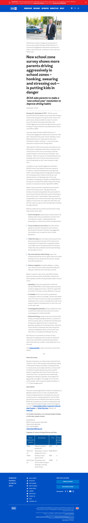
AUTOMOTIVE (45, 8)
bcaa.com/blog (34, 348)
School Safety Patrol (40, 406)
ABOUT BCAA (31, 493)
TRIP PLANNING (31, 483)
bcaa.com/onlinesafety (59, 3)
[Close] (86, 2)
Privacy (66, 520)
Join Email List (32, 501)
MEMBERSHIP (28, 8)
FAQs (29, 498)
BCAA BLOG (31, 480)
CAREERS (30, 491)
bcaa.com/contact (39, 3)
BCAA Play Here (43, 408)
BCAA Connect (32, 478)
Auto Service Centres (67, 486)
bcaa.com (29, 410)
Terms (63, 520)
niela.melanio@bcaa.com (34, 429)
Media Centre (31, 488)
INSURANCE (36, 8)
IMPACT (62, 8)
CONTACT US (31, 496)
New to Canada (32, 486)
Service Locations (68, 481)
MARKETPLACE (54, 8)
